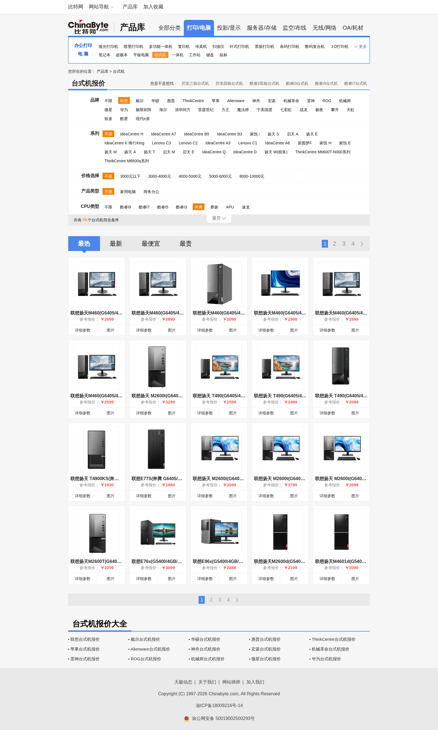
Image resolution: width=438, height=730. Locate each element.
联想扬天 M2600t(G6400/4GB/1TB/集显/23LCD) (241, 478)
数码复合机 (315, 46)
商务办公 (151, 191)
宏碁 (272, 100)
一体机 (178, 55)
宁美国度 (264, 109)
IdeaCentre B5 (196, 134)
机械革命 (291, 100)
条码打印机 (289, 46)
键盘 (210, 55)
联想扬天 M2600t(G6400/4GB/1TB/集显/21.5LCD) (304, 478)
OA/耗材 (353, 28)
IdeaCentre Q (214, 152)
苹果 (216, 100)
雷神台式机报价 (85, 658)
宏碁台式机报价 (266, 649)
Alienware (235, 100)
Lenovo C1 (247, 143)
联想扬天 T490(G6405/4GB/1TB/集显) (353, 395)
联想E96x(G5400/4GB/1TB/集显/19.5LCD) (235, 561)
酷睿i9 (125, 207)
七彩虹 (286, 109)
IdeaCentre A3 (218, 143)
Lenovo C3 (161, 143)
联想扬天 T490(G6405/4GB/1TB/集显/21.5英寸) (240, 395)
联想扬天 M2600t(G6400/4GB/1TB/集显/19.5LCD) (365, 478)
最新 (116, 243)
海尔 (163, 109)
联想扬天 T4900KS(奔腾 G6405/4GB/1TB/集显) (117, 478)
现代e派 (143, 118)
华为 (124, 109)
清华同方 (183, 109)
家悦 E (345, 143)
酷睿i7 (144, 207)
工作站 (195, 55)
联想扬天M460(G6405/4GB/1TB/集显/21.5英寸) (117, 313)
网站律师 (231, 682)
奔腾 (199, 207)
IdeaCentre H (131, 134)
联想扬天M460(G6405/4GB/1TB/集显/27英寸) (299, 313)
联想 (124, 100)
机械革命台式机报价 (330, 649)
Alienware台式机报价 (150, 649)
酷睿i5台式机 (326, 83)
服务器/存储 (262, 28)
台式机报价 (88, 83)
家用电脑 (128, 191)
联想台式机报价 (85, 639)
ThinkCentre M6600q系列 (126, 161)
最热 (84, 243)
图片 (111, 330)
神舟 (256, 100)
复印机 (184, 46)
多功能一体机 (160, 46)
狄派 (108, 118)
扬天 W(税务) (276, 152)
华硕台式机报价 (205, 639)
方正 (225, 109)
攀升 (335, 109)
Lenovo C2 (188, 143)
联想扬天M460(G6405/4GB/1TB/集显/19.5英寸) (117, 395)
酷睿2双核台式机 (264, 83)
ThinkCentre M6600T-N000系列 (322, 152)
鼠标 (223, 55)
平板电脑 (141, 55)
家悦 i (255, 134)
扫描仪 (218, 46)
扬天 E (312, 134)
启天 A (292, 134)
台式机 (160, 55)
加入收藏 (153, 7)
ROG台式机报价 (146, 658)
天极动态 (183, 682)
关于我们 (207, 682)
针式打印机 (239, 46)
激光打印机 (108, 46)
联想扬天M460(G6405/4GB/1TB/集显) (230, 313)
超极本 (122, 55)
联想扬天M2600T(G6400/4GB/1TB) (105, 561)
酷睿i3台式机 (297, 83)
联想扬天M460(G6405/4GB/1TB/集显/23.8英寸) (362, 313)
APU (230, 207)
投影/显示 (229, 28)
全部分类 (169, 28)
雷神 (311, 100)
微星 (108, 109)
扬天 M (110, 152)
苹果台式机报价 (85, 649)
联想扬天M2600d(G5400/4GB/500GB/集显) (297, 561)
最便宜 (151, 243)
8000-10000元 (251, 176)
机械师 (345, 100)
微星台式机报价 (266, 658)
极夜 (319, 109)
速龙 (246, 207)
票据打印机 (264, 46)
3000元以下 (130, 176)
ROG (326, 100)
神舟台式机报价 (205, 649)
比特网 (75, 7)
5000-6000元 (220, 176)
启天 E (188, 152)
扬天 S (273, 134)
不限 (108, 100)
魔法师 (243, 109)
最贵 (186, 243)
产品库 (130, 7)
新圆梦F (305, 143)
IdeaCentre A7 (163, 134)
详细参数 (83, 330)
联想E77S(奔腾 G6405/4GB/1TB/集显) (170, 478)
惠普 (171, 100)
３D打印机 (339, 46)
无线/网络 (325, 28)
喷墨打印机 (133, 46)
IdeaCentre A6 (277, 143)
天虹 (350, 109)
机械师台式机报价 (208, 658)
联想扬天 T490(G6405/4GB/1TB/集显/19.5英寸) (301, 395)
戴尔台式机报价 (145, 639)
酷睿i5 (162, 207)
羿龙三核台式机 (195, 83)
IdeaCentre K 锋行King (124, 143)
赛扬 (214, 207)
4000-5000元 (190, 176)
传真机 (201, 46)
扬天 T (149, 152)
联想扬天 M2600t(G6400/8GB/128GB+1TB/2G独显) (183, 395)
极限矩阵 (143, 109)
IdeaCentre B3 (229, 134)
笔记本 (104, 55)
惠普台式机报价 (266, 639)
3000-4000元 (159, 176)
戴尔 (140, 100)
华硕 (155, 100)
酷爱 (124, 118)
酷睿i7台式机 (355, 83)
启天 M (169, 152)
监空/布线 (295, 28)
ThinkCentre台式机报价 (334, 639)
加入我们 (255, 682)
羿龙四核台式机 (229, 83)
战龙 (304, 109)
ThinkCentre (193, 100)
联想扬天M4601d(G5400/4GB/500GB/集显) (358, 561)
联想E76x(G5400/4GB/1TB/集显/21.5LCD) (174, 561)
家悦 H (325, 143)
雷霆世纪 (206, 109)
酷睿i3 (181, 207)
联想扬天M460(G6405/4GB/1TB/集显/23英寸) (177, 313)
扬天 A (130, 152)
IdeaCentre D (244, 152)
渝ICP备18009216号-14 (219, 705)
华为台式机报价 (326, 658)
